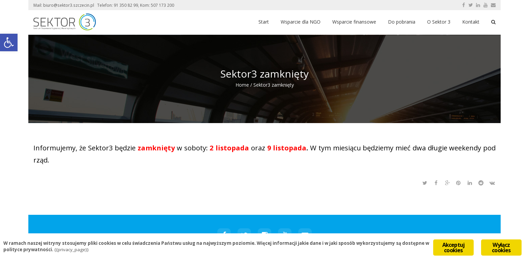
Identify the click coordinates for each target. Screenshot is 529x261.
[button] (9, 42)
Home (242, 85)
